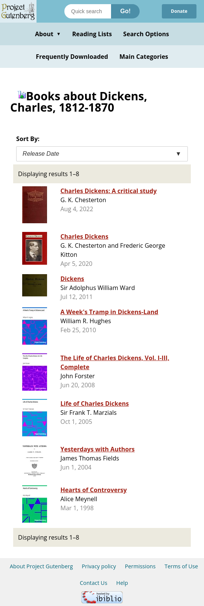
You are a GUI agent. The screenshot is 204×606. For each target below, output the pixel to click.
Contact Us (93, 582)
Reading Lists (92, 34)
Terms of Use (181, 566)
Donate (179, 11)
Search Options (146, 34)
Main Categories (143, 56)
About (48, 33)
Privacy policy (99, 566)
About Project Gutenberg (41, 566)
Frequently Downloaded (72, 56)
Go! (125, 11)
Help (122, 582)
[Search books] (87, 11)
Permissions (140, 566)
